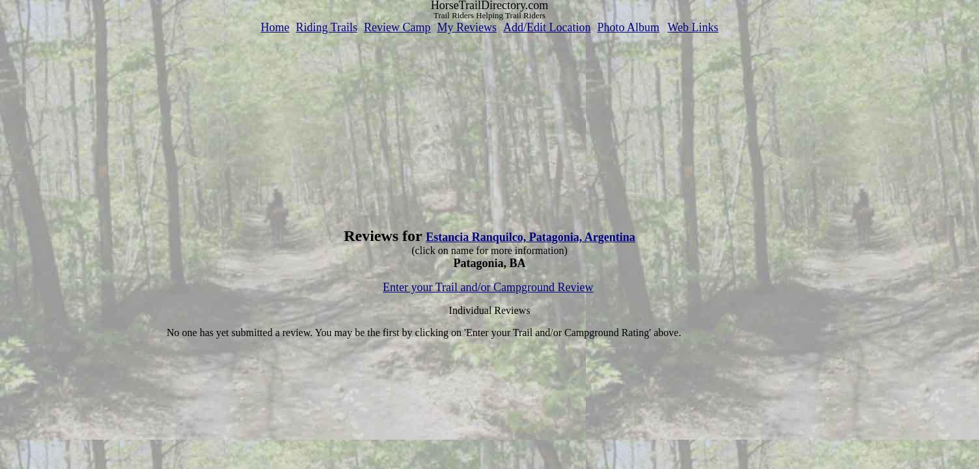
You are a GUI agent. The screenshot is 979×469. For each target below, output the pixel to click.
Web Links (693, 27)
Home (274, 27)
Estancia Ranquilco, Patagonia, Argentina (530, 237)
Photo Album (628, 27)
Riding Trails (326, 27)
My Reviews (467, 27)
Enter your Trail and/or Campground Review (488, 287)
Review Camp (397, 27)
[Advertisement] (489, 126)
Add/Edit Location (546, 27)
